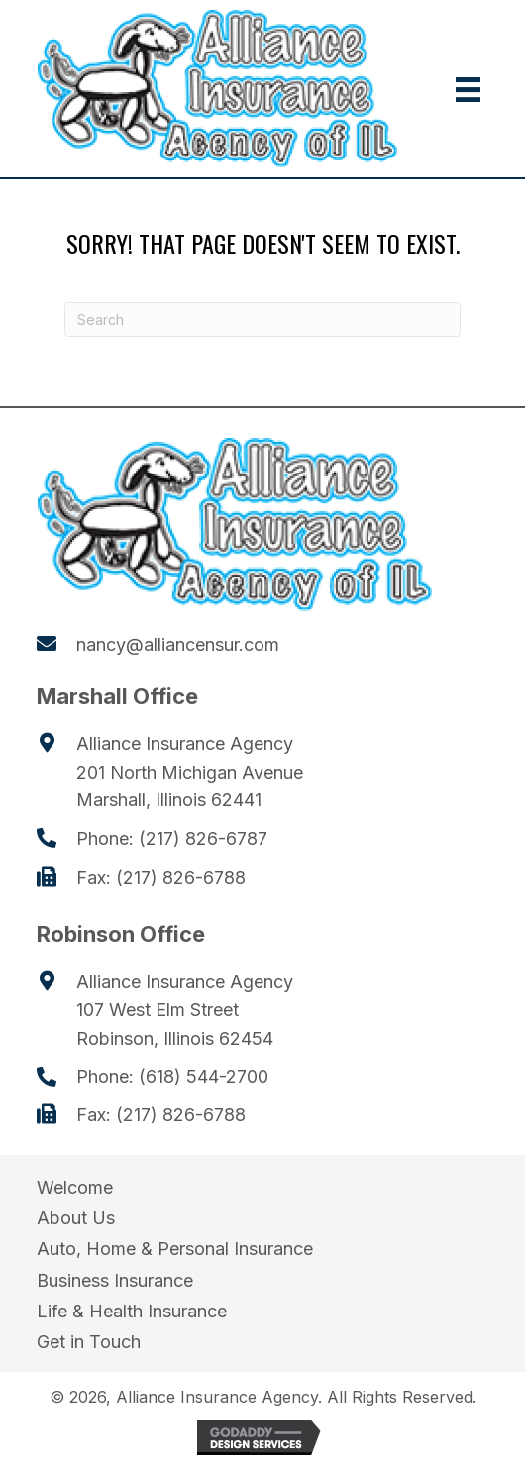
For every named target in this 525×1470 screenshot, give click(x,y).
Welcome (75, 1187)
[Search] (262, 319)
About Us (76, 1218)
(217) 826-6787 (203, 838)
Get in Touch (89, 1341)
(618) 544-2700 (203, 1076)
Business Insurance (115, 1280)
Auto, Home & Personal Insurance (175, 1248)
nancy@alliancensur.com (177, 644)
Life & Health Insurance (132, 1311)
